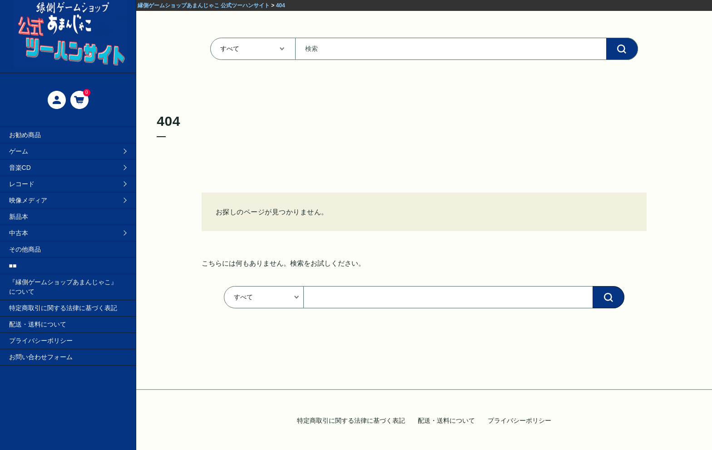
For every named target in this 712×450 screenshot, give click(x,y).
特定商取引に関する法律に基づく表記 (63, 308)
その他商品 (25, 249)
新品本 (18, 216)
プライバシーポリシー (41, 340)
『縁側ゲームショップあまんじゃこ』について (63, 286)
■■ (13, 265)
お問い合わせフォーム (41, 357)
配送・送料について (37, 324)
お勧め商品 (25, 134)
